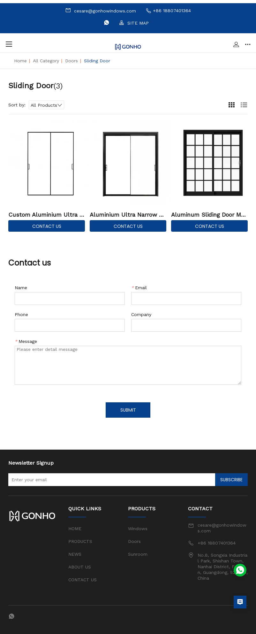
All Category (46, 60)
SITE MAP (134, 23)
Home (20, 60)
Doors (71, 60)
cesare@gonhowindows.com (100, 10)
